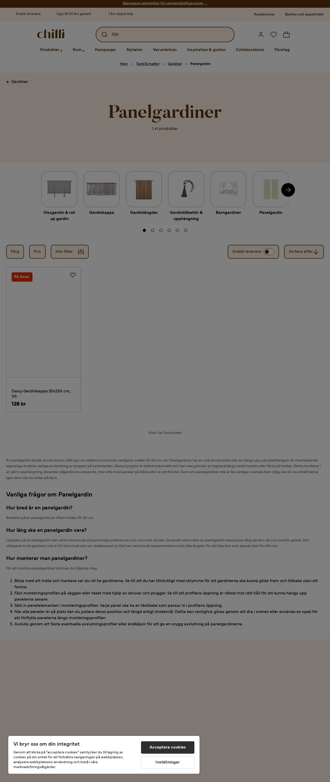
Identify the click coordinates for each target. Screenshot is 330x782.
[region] (104, 755)
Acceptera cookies (168, 747)
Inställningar (167, 762)
